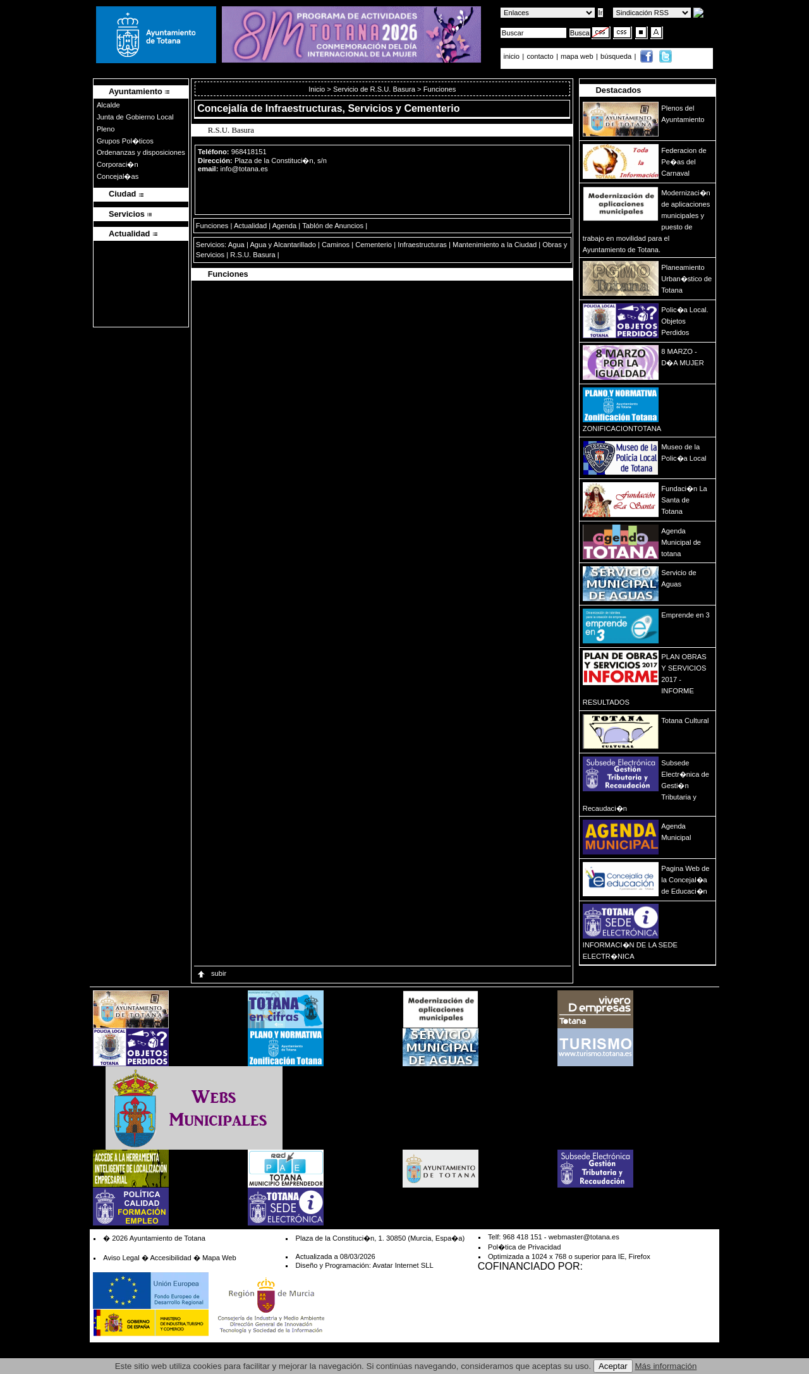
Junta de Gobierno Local (135, 117)
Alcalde (108, 105)
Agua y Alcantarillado (282, 244)
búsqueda (616, 56)
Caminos (336, 244)
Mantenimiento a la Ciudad (495, 244)
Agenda (284, 225)
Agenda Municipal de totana (681, 542)
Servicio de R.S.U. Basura (374, 89)
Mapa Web (219, 1258)
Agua (236, 244)
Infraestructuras (422, 244)
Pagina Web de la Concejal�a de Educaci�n (685, 880)
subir (211, 973)
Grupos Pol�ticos (125, 141)
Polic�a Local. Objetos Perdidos (684, 321)
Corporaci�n (117, 164)
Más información (666, 1366)
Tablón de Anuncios (332, 225)
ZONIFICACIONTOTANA (622, 428)
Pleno (106, 129)
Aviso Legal (121, 1258)
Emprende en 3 (685, 615)
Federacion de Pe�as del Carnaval (684, 162)
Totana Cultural (685, 720)
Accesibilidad (170, 1258)
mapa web (578, 56)
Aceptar (613, 1366)
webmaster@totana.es (584, 1237)
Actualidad (250, 225)
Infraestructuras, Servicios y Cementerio (362, 108)
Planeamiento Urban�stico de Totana (686, 279)
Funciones (212, 225)
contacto (539, 56)
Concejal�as (117, 176)
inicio (513, 56)
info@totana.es (244, 169)
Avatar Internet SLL (402, 1265)
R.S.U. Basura (253, 254)
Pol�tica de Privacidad (524, 1247)
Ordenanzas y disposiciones (141, 152)
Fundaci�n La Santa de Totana (684, 500)
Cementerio (373, 244)
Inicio (317, 89)
